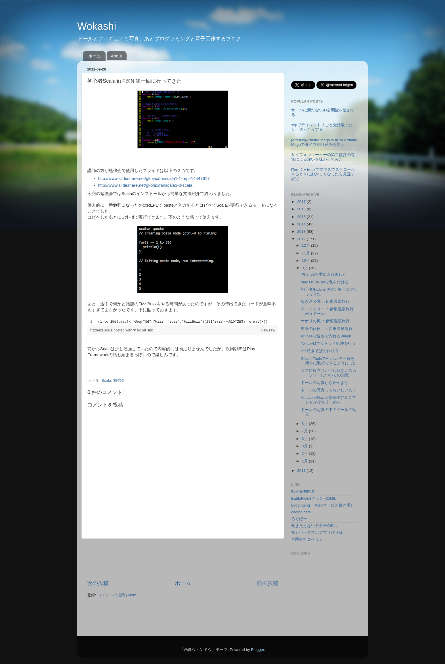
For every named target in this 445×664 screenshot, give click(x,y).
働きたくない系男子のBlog (315, 526)
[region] (182, 322)
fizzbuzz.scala (102, 330)
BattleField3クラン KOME (313, 498)
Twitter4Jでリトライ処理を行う (328, 343)
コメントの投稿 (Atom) (117, 595)
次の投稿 (98, 583)
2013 (302, 231)
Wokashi (96, 26)
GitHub (147, 330)
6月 (305, 439)
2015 (302, 217)
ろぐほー (299, 519)
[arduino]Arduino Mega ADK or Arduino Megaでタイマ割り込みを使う (324, 142)
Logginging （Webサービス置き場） (322, 505)
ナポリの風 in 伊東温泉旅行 (325, 321)
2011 (302, 470)
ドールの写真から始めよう (325, 383)
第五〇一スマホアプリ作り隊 (317, 532)
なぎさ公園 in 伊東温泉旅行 (325, 301)
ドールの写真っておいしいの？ (328, 390)
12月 (306, 245)
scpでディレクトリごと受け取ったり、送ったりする (322, 127)
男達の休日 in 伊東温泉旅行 (326, 329)
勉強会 (119, 380)
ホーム (94, 55)
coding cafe (301, 512)
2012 (302, 239)
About (116, 55)
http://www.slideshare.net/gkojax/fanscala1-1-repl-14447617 (154, 178)
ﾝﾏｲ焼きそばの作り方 (320, 351)
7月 (305, 431)
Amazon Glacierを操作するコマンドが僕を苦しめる (328, 399)
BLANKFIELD (303, 491)
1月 (305, 461)
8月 (305, 424)
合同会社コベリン (307, 539)
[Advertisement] (190, 559)
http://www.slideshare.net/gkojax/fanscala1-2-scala (145, 185)
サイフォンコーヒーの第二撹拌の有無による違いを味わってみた (323, 157)
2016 (302, 209)
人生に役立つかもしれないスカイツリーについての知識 (328, 372)
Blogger (257, 650)
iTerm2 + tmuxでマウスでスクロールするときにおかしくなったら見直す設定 (323, 174)
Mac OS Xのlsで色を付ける (325, 282)
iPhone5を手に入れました (324, 274)
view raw (268, 330)
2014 (302, 224)
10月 (306, 260)
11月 (306, 253)
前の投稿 (267, 583)
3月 (305, 446)
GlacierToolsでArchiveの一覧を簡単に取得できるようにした (329, 360)
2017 (302, 202)
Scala (106, 380)
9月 (305, 268)
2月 (305, 453)
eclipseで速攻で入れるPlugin (326, 336)
